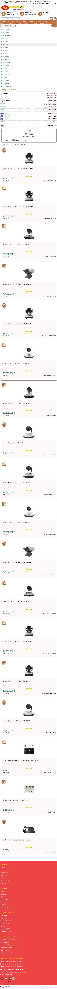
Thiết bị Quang (4, 880)
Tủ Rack (2, 891)
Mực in (25, 21)
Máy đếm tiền (4, 918)
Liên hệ (46, 1)
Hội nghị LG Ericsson (5, 35)
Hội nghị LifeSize (4, 80)
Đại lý (31, 1)
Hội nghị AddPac (4, 83)
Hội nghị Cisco (4, 68)
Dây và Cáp (3, 875)
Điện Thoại (10, 21)
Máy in (31, 21)
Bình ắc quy (3, 894)
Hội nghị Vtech (4, 50)
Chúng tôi (11, 1)
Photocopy (18, 23)
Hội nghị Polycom (4, 32)
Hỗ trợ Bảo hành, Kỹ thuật (7, 939)
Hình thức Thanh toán (6, 953)
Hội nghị (35, 23)
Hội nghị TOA (3, 53)
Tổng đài (2, 21)
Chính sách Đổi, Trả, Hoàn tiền (8, 945)
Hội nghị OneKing (4, 74)
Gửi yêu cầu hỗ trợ (52, 125)
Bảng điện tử (3, 915)
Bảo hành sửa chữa (5, 931)
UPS (1, 896)
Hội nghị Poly (3, 38)
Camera (11, 23)
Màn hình (3, 902)
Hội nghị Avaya (4, 41)
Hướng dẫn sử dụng (21, 1)
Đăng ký (47, 3)
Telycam (12, 144)
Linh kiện (2, 926)
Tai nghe (2, 870)
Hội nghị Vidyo (4, 47)
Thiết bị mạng (43, 23)
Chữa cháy (3, 23)
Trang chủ (3, 1)
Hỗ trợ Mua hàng (5, 942)
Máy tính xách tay (5, 899)
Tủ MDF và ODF (5, 872)
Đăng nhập (53, 3)
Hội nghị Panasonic (5, 29)
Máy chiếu (38, 21)
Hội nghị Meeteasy (5, 59)
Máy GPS (46, 21)
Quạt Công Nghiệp (5, 929)
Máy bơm (3, 883)
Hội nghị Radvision (5, 62)
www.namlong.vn (17, 966)
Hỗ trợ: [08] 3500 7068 (38, 3)
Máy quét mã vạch (5, 907)
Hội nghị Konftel (4, 56)
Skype (2, 103)
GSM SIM (3, 878)
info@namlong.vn (7, 966)
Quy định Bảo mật (5, 950)
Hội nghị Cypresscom (5, 86)
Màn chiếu (3, 904)
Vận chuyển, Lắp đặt (6, 947)
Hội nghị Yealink (4, 65)
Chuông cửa (27, 23)
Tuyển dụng (14, 2)
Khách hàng (38, 1)
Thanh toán (5, 2)
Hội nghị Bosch (4, 71)
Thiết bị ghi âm (4, 867)
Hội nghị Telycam (4, 44)
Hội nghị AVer (3, 77)
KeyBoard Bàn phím (5, 921)
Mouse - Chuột (4, 923)
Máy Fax (18, 21)
